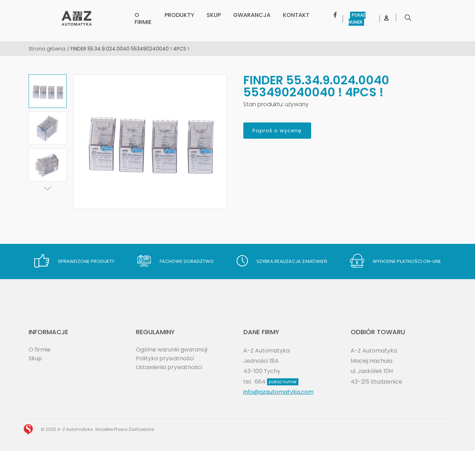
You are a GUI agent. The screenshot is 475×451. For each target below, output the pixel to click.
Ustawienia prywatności (169, 367)
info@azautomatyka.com (278, 392)
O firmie (40, 349)
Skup (35, 358)
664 (276, 382)
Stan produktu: (263, 104)
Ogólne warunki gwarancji (171, 349)
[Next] (48, 188)
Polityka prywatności (165, 358)
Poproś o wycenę (281, 131)
